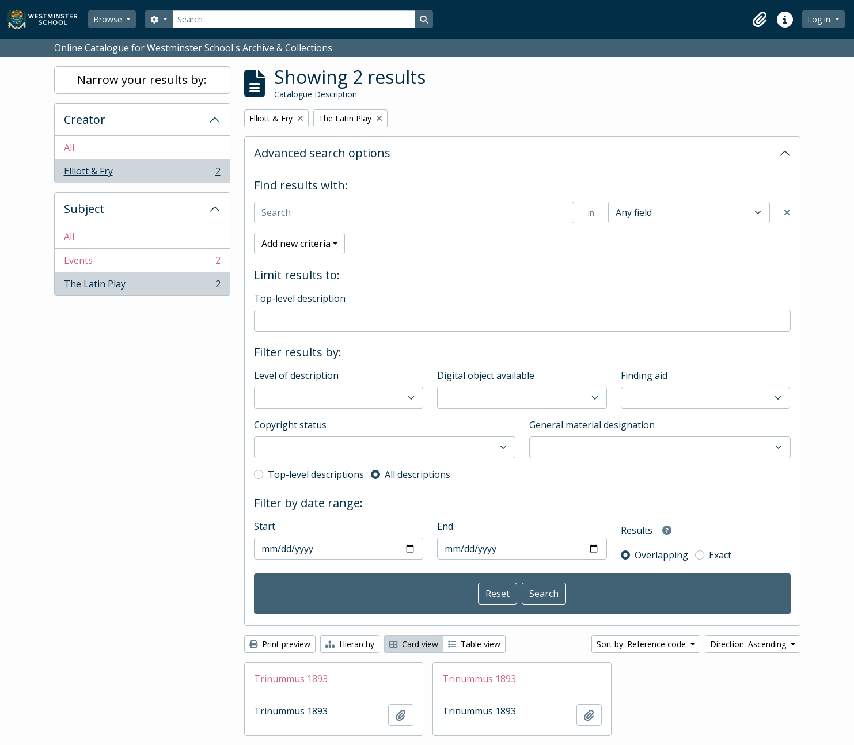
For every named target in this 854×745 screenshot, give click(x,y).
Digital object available (485, 375)
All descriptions (417, 474)
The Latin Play (142, 286)
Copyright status (290, 425)
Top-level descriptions (316, 474)
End (445, 526)
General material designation (592, 425)
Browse (108, 19)
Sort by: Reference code (642, 643)
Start (264, 526)
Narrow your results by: (142, 80)
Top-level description (300, 298)
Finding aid (644, 375)
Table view (474, 643)
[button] (759, 19)
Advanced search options (322, 153)
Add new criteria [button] (296, 243)
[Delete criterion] (787, 212)
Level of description (296, 375)
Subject (84, 208)
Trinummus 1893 (291, 678)
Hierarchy (349, 643)
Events (142, 262)
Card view (413, 643)
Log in (820, 19)
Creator (84, 119)
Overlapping (661, 555)
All (69, 147)
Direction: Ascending (749, 643)
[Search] (293, 19)
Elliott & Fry (142, 173)
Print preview (279, 643)
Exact (720, 555)
